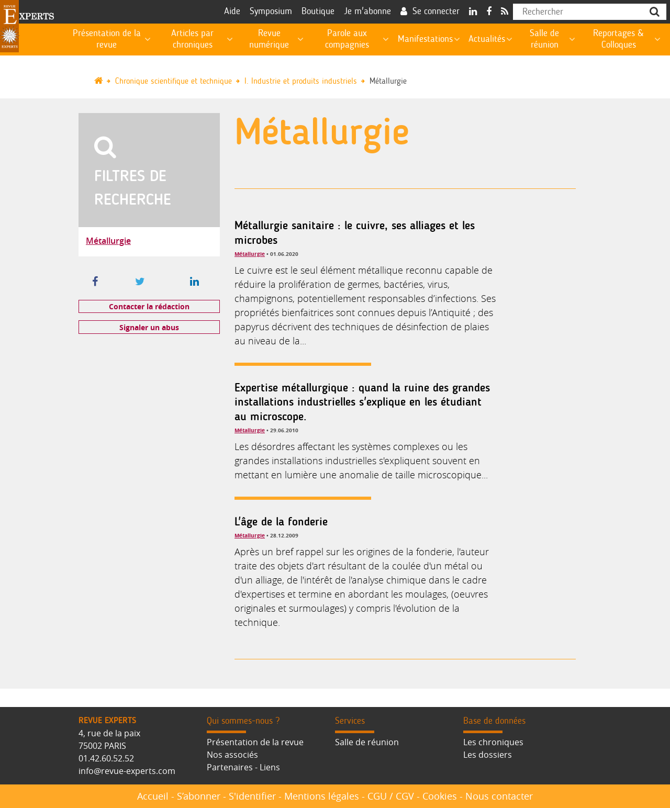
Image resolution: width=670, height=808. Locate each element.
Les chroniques (493, 742)
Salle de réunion (367, 742)
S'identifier (252, 796)
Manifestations (425, 39)
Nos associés (232, 754)
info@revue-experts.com (127, 771)
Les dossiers (487, 754)
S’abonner (198, 796)
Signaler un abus (149, 327)
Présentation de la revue (255, 742)
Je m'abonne (367, 11)
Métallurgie (388, 81)
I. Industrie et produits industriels (300, 81)
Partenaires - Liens (243, 767)
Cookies (439, 796)
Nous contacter (499, 796)
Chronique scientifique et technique (173, 81)
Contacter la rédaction (149, 306)
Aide (232, 11)
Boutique (318, 11)
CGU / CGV (390, 796)
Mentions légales (321, 796)
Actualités (486, 39)
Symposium (271, 11)
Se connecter (436, 11)
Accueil (153, 796)
